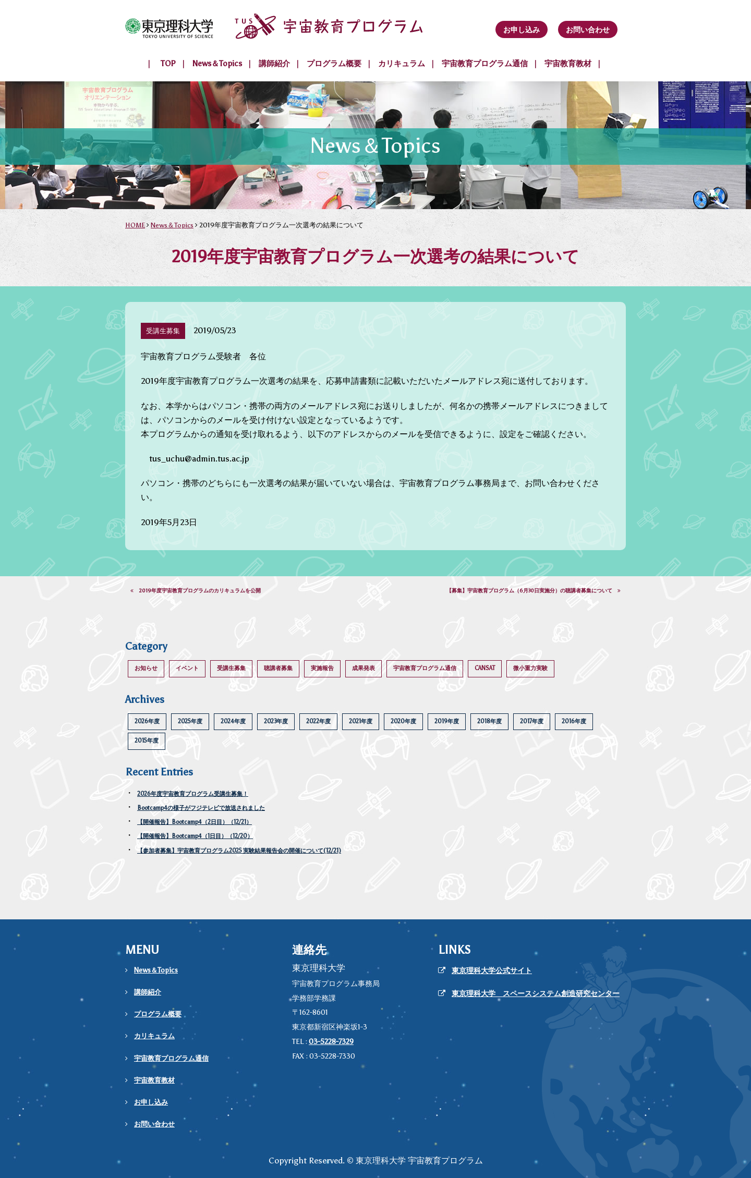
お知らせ (146, 668)
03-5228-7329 (331, 1041)
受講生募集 (231, 668)
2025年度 (190, 721)
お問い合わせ (588, 29)
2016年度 (574, 721)
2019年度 (446, 721)
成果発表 (363, 668)
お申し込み (521, 29)
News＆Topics (217, 63)
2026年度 (147, 721)
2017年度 (531, 721)
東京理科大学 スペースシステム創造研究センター (536, 993)
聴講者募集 (278, 668)
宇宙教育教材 (567, 63)
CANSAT (485, 668)
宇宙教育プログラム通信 (485, 63)
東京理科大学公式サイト (492, 970)
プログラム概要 (334, 63)
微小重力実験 (530, 668)
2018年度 (489, 721)
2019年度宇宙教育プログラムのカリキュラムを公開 (195, 591)
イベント (187, 668)
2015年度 (147, 740)
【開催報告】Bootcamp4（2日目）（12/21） (194, 822)
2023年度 (276, 721)
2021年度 (360, 721)
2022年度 (318, 721)
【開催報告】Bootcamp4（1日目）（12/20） (195, 836)
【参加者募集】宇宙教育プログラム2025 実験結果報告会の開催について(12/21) (239, 850)
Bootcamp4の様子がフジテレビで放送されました (201, 808)
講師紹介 (274, 63)
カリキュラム (401, 63)
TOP (168, 63)
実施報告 (322, 668)
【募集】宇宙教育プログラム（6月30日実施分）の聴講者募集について (533, 591)
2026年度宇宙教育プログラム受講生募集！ (192, 794)
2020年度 (403, 721)
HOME (135, 225)
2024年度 (233, 721)
